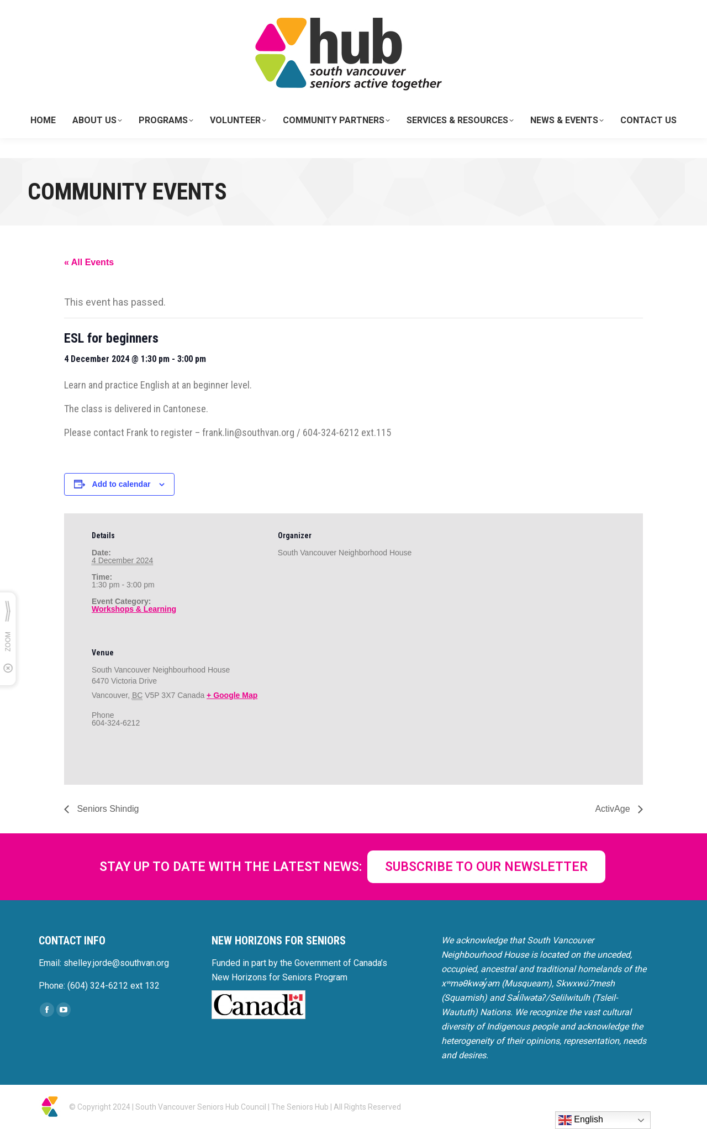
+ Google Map (232, 695)
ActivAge (613, 808)
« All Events (89, 262)
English (580, 1120)
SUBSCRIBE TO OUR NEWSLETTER (486, 866)
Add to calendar (121, 484)
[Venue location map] (336, 706)
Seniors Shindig (107, 808)
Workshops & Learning (134, 609)
